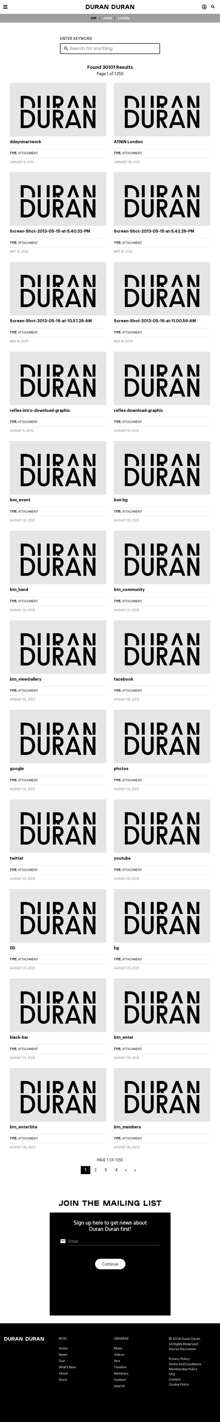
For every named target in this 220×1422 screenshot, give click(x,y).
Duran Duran (110, 6)
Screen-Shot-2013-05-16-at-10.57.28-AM (51, 321)
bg (116, 948)
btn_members (127, 1127)
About (63, 1373)
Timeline (120, 1367)
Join (107, 18)
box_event (20, 500)
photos (121, 769)
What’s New (67, 1367)
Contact (120, 1379)
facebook (123, 679)
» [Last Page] (135, 1170)
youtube (122, 858)
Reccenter (188, 1349)
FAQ (172, 1374)
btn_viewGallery (25, 679)
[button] (215, 9)
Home (63, 1348)
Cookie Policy (179, 1384)
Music (118, 1348)
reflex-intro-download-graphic (40, 411)
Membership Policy (183, 1369)
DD (12, 948)
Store (63, 1379)
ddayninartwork (25, 142)
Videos (119, 1354)
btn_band (19, 590)
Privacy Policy (179, 1358)
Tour (62, 1360)
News (63, 1354)
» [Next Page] (126, 1170)
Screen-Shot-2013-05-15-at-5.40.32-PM (50, 231)
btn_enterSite (23, 1127)
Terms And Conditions (185, 1364)
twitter (17, 858)
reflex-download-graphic (138, 411)
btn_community (129, 590)
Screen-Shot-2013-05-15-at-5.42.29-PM (154, 231)
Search (119, 1386)
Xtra (117, 1360)
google (17, 769)
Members (121, 1373)
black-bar (19, 1037)
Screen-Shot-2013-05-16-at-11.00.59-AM (155, 321)
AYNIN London (128, 142)
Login (123, 18)
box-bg (120, 500)
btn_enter (123, 1037)
